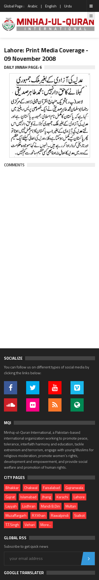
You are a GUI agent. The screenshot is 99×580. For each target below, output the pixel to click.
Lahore (79, 497)
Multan (70, 506)
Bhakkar (12, 487)
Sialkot (79, 515)
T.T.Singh (12, 524)
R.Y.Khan (38, 515)
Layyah (11, 506)
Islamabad (28, 497)
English (50, 6)
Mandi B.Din (50, 506)
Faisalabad (51, 487)
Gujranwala (74, 487)
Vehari (30, 524)
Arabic (32, 6)
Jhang (46, 497)
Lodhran (28, 506)
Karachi (62, 497)
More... (45, 524)
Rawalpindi (60, 515)
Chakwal (30, 487)
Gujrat (10, 497)
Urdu (68, 6)
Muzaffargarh (16, 515)
